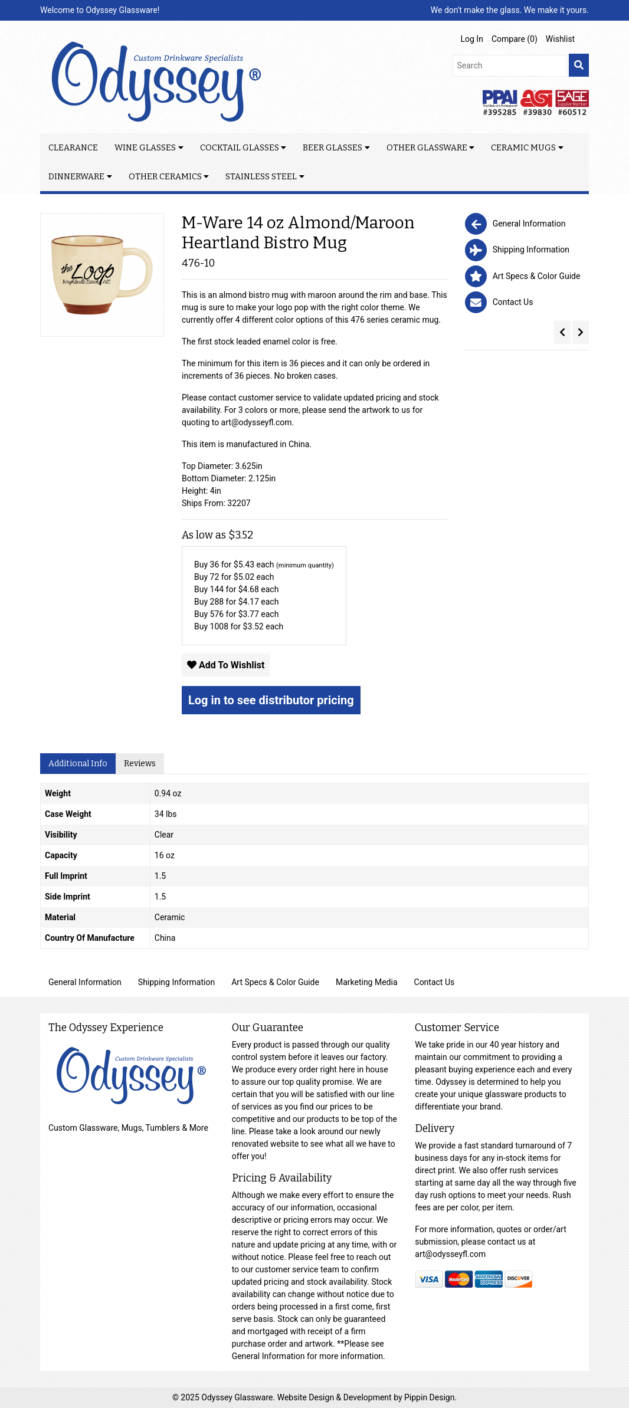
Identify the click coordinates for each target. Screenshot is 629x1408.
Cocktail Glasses (239, 148)
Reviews (140, 764)
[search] (579, 65)
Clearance (73, 148)
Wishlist (560, 39)
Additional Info (77, 764)
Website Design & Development (335, 1397)
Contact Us (434, 982)
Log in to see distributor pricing (271, 700)
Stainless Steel (261, 177)
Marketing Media (367, 982)
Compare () (515, 39)
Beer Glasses (332, 148)
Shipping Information (176, 982)
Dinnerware (76, 177)
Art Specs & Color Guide (275, 982)
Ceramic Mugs (523, 148)
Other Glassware (426, 148)
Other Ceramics (165, 177)
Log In (472, 39)
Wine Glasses (145, 148)
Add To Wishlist (225, 665)
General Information (85, 982)
